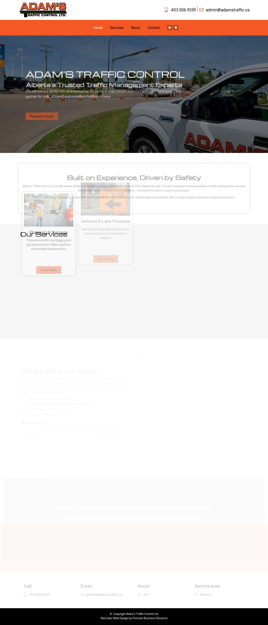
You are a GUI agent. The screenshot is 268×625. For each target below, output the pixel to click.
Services (117, 28)
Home (98, 28)
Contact (154, 28)
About (135, 28)
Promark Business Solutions (150, 618)
